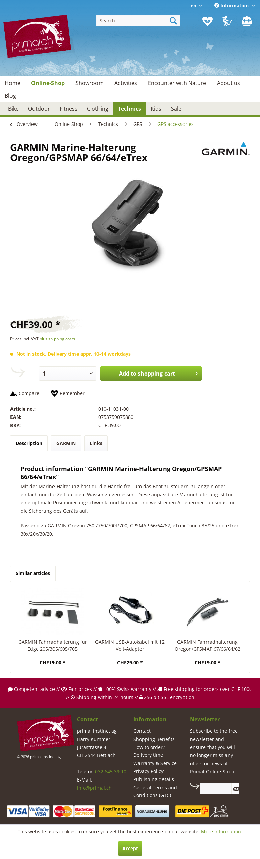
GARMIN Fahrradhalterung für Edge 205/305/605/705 (52, 645)
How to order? (149, 747)
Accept (130, 848)
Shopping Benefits (154, 739)
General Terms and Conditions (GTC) (155, 791)
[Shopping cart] (247, 21)
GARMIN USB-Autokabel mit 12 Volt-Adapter (130, 645)
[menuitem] (138, 20)
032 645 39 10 (110, 771)
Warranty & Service (155, 763)
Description (29, 443)
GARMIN (66, 443)
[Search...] (138, 20)
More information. (221, 831)
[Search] (173, 20)
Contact (142, 731)
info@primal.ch (94, 788)
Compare (29, 393)
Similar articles (33, 573)
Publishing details (153, 779)
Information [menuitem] (232, 5)
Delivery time (148, 755)
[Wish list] (207, 21)
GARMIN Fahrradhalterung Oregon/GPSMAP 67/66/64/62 (207, 645)
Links (96, 443)
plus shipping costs (57, 339)
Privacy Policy (148, 771)
